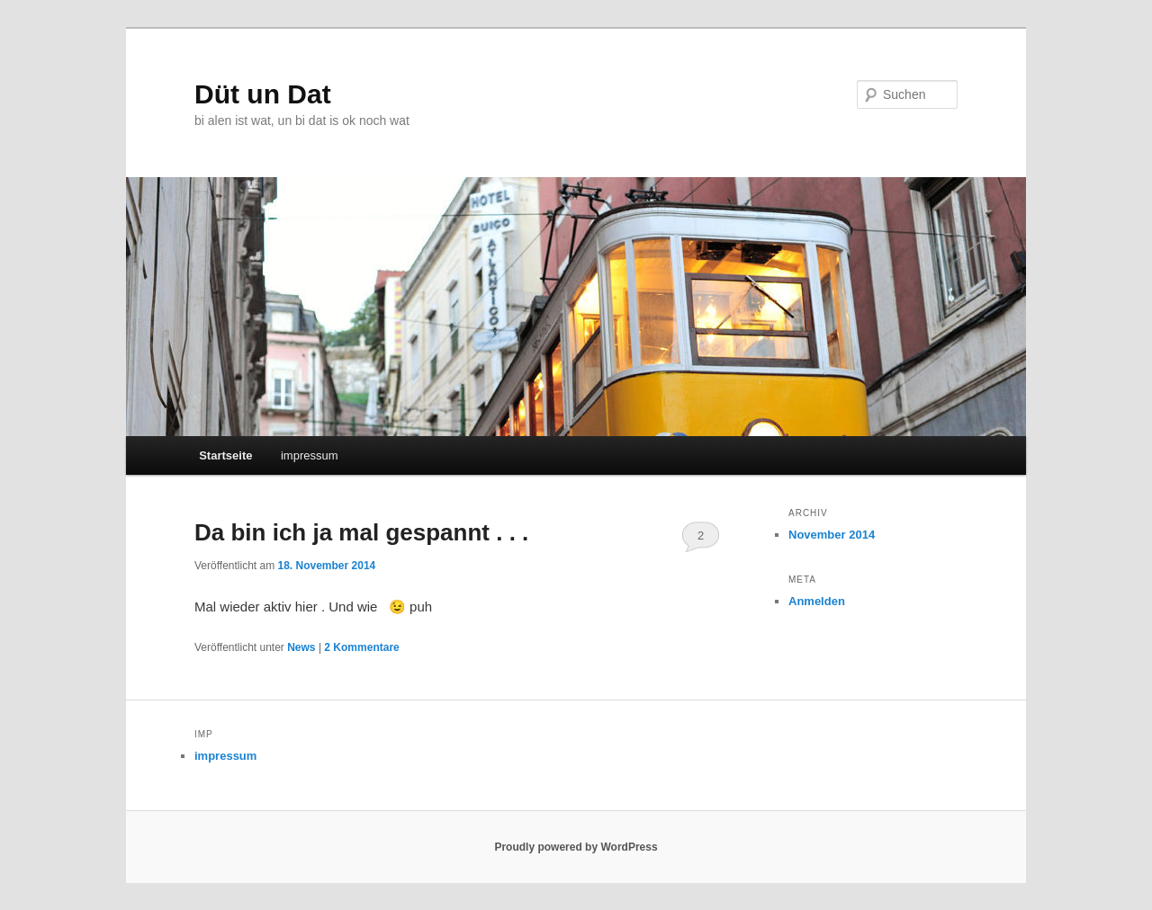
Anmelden (816, 601)
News (301, 647)
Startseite (225, 455)
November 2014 (831, 534)
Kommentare (361, 647)
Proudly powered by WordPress (575, 847)
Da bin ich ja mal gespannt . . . (361, 532)
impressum (309, 455)
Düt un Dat (262, 94)
